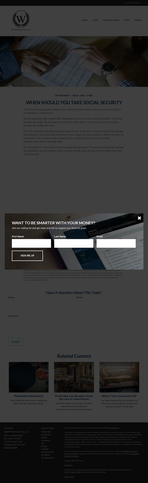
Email (100, 236)
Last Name (60, 236)
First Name (18, 236)
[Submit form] (27, 256)
